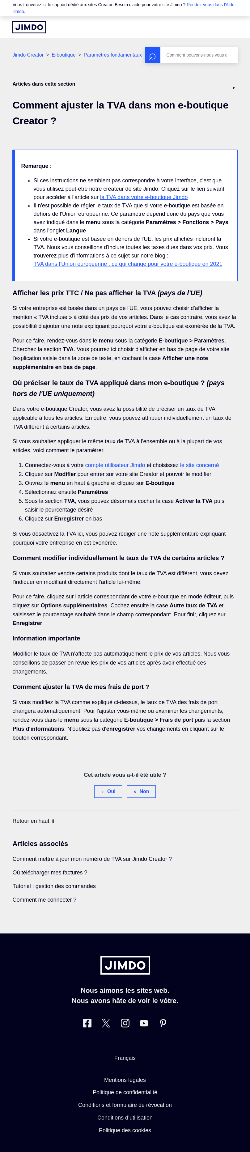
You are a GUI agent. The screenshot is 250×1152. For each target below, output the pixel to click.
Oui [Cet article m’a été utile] (111, 791)
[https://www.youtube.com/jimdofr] (144, 1024)
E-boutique (63, 54)
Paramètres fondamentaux (113, 54)
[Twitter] (106, 1024)
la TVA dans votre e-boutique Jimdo (144, 197)
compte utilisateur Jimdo (115, 465)
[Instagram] (125, 1024)
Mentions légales (125, 1080)
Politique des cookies (125, 1130)
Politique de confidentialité (125, 1092)
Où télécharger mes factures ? (49, 872)
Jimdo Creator (27, 54)
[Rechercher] (191, 55)
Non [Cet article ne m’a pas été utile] (144, 791)
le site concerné (199, 465)
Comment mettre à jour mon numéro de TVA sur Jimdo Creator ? (92, 859)
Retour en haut (33, 821)
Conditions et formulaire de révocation (125, 1105)
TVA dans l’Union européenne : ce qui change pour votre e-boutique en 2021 (127, 264)
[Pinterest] (163, 1024)
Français (125, 1058)
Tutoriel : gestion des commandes (53, 886)
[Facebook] (87, 1024)
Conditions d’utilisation (125, 1118)
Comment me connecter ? (44, 900)
